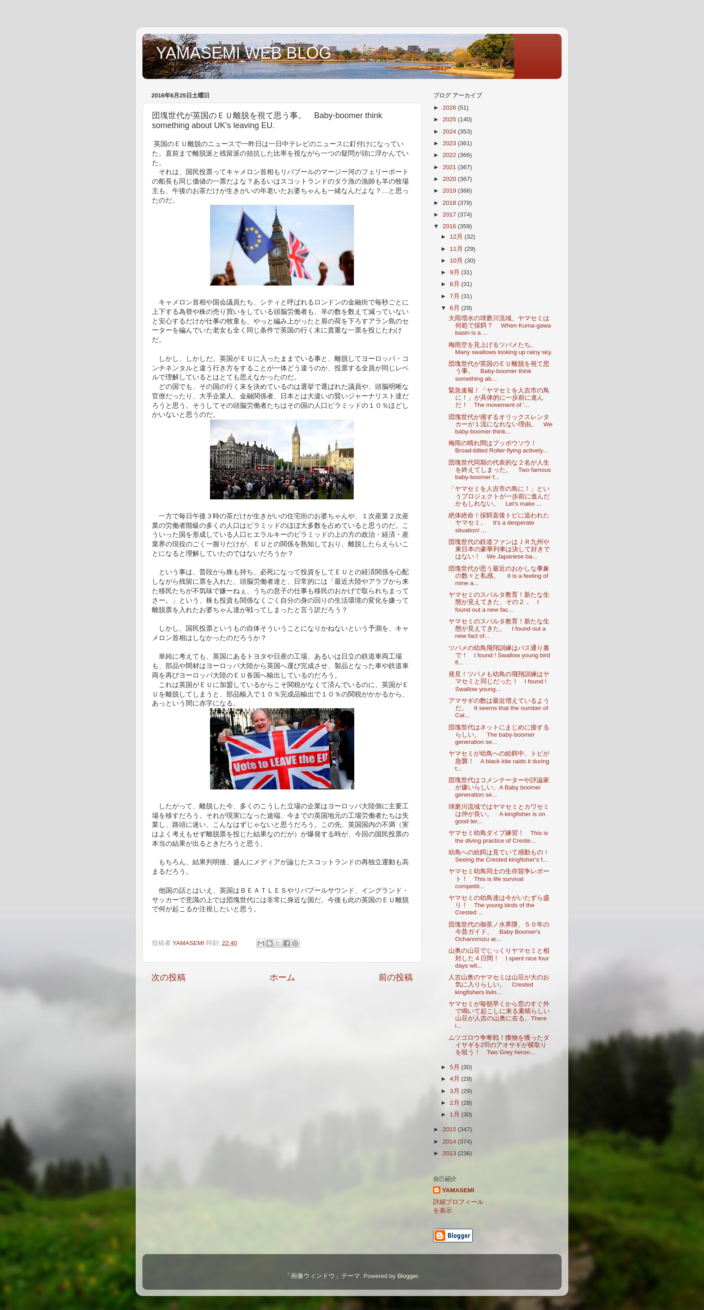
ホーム (282, 977)
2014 (450, 1141)
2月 (455, 1102)
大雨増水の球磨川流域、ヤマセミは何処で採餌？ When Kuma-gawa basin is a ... (499, 325)
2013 (450, 1153)
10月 (457, 260)
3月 (455, 1091)
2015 (450, 1129)
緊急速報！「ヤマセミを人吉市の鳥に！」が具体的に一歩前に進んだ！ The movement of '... (498, 397)
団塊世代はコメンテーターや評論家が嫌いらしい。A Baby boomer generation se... (498, 787)
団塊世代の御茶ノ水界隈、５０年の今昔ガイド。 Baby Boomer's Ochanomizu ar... (498, 931)
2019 (450, 190)
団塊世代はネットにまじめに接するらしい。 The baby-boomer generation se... (498, 734)
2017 (450, 214)
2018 (450, 202)
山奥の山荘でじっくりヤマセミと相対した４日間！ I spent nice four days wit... (498, 958)
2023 (450, 143)
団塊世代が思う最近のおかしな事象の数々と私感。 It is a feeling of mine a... (498, 575)
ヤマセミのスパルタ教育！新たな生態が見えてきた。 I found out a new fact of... (498, 628)
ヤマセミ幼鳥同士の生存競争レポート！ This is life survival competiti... (498, 878)
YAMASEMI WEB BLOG (243, 53)
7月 (455, 296)
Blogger (407, 1276)
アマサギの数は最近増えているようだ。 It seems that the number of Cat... (498, 708)
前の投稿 (396, 977)
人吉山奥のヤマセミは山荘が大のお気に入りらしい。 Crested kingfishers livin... (498, 984)
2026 (450, 107)
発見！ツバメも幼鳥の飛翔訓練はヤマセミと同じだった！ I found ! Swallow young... (498, 681)
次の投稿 (168, 977)
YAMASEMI (458, 1190)
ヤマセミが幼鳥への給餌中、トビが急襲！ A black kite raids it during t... (498, 760)
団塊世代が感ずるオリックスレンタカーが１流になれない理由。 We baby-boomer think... (500, 424)
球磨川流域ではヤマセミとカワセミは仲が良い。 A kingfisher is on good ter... (498, 814)
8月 (455, 284)
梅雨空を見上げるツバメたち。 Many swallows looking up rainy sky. (500, 348)
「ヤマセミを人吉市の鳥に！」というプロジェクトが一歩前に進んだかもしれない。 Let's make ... (499, 496)
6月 (455, 307)
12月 (457, 236)
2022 (450, 155)
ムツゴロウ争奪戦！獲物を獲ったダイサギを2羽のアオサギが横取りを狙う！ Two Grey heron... (498, 1045)
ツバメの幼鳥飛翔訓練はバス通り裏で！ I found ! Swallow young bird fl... (499, 655)
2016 (450, 226)
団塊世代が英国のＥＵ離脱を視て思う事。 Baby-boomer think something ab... (498, 371)
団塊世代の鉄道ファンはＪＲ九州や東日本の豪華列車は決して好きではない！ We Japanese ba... (499, 549)
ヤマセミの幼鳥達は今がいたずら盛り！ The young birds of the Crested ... (498, 905)
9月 (455, 272)
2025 (450, 119)
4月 (455, 1078)
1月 (455, 1114)
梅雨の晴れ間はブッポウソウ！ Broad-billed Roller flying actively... (498, 447)
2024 (450, 131)
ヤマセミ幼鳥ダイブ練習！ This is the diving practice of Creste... (498, 837)
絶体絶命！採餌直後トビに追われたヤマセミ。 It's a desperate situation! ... (498, 522)
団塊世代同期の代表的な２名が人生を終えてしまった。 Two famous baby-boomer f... (499, 469)
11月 (457, 248)
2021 (450, 167)
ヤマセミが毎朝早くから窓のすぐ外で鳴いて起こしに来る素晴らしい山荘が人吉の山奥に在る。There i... (499, 1015)
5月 (455, 1067)
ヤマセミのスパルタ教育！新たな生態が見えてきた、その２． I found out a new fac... (498, 602)
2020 (450, 178)
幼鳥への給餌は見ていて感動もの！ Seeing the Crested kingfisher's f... (502, 856)
